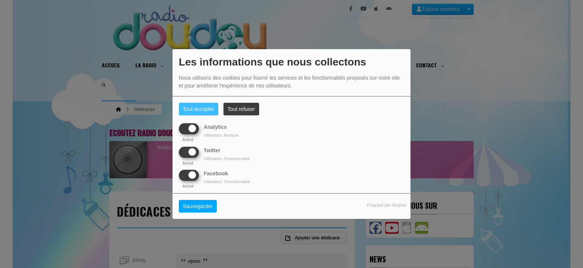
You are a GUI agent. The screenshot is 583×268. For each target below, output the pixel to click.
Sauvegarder (198, 206)
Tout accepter (198, 109)
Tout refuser (241, 109)
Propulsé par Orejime (386, 205)
